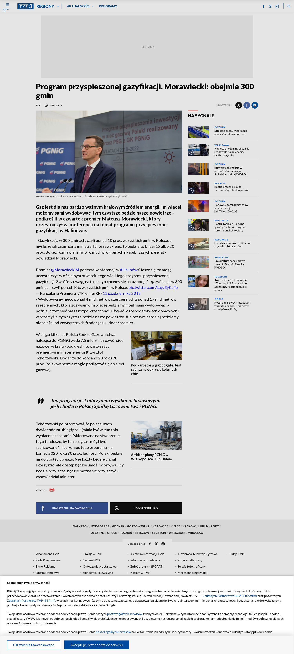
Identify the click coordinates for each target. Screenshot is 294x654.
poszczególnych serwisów (124, 614)
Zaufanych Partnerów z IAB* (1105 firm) (230, 596)
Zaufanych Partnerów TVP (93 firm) (31, 600)
